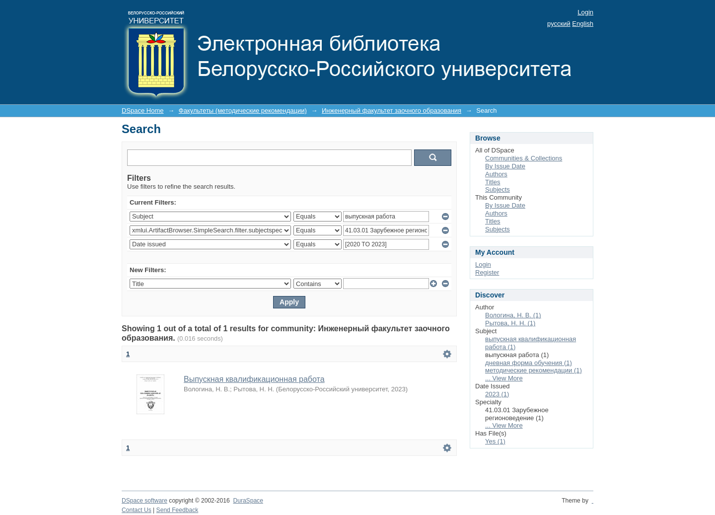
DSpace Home (143, 110)
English (582, 23)
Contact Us (136, 510)
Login (585, 12)
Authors (496, 174)
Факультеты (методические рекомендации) (243, 110)
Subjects (497, 189)
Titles (492, 182)
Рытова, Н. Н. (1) (510, 323)
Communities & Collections (523, 158)
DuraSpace (248, 500)
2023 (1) (497, 394)
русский (559, 23)
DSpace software (144, 500)
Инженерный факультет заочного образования (391, 110)
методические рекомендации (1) (533, 370)
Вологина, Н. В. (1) (513, 315)
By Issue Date (505, 166)
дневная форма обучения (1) (528, 363)
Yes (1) (495, 441)
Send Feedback (177, 510)
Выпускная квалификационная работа (254, 379)
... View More (504, 378)
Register (487, 272)
